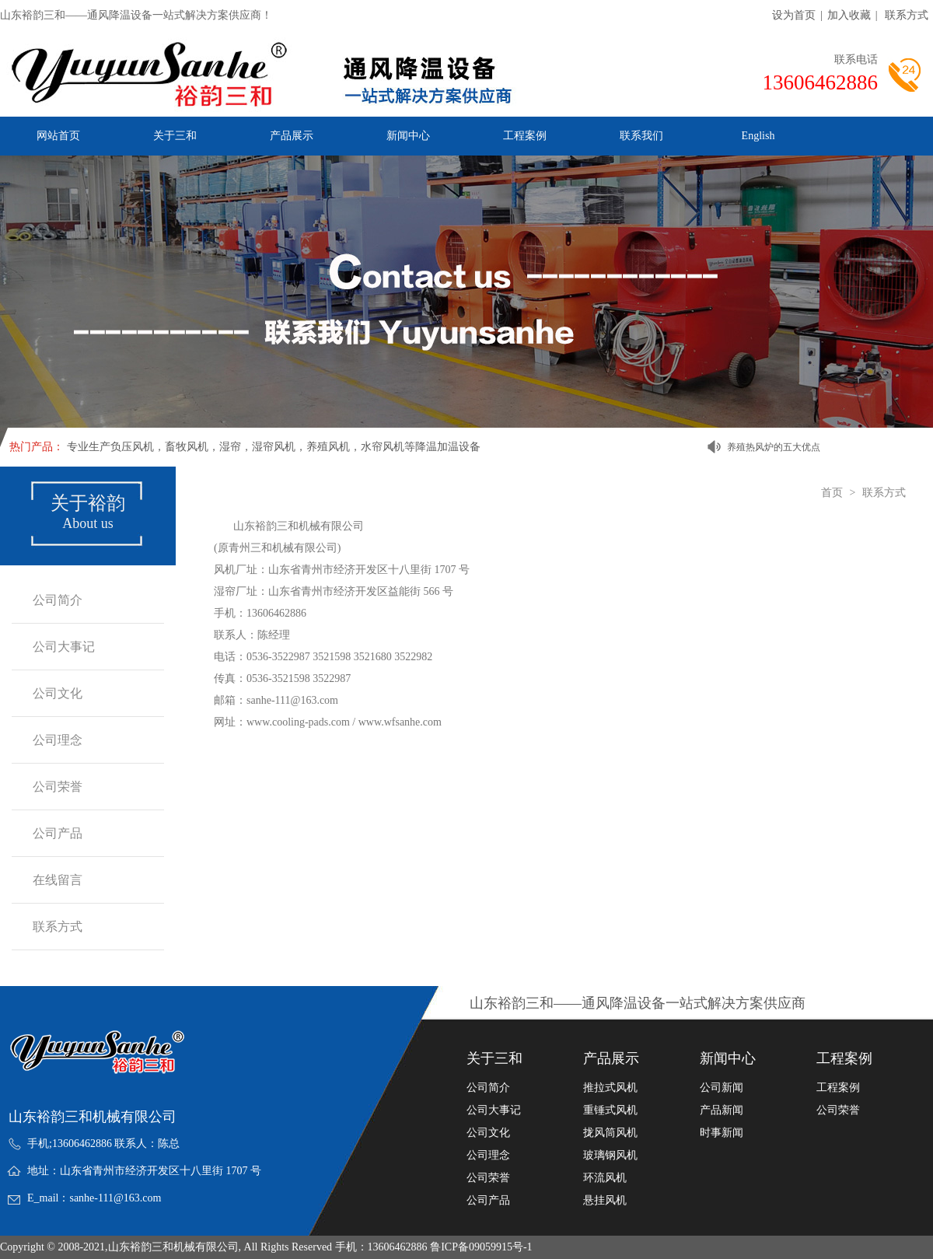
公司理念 (57, 740)
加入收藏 (849, 15)
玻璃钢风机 (610, 1155)
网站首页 (58, 136)
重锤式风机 (610, 1110)
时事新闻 (721, 1133)
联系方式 (906, 15)
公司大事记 (64, 646)
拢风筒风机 (610, 1133)
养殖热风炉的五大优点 (773, 447)
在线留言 (57, 880)
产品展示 (291, 136)
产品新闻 (721, 1110)
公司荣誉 (57, 786)
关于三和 (175, 136)
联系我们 (641, 136)
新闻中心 (408, 136)
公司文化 (57, 693)
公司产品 (57, 833)
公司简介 (57, 600)
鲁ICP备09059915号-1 (481, 1247)
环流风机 (605, 1178)
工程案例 (525, 136)
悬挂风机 (605, 1200)
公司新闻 (721, 1087)
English (758, 136)
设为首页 (794, 15)
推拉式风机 (610, 1087)
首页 (832, 492)
